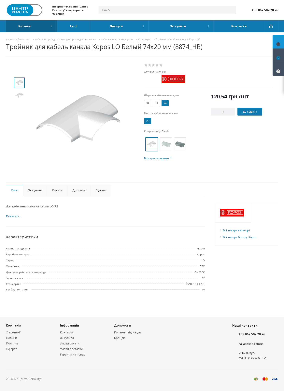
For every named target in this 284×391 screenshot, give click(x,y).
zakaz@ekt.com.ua (251, 344)
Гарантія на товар (72, 354)
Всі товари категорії (236, 230)
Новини (11, 338)
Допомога (122, 325)
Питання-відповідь (127, 332)
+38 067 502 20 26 (265, 10)
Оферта (11, 349)
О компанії (13, 332)
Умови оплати (69, 343)
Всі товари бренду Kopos (240, 237)
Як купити (67, 338)
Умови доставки (71, 349)
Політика (12, 343)
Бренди (119, 338)
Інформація (69, 325)
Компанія (13, 325)
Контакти (66, 332)
